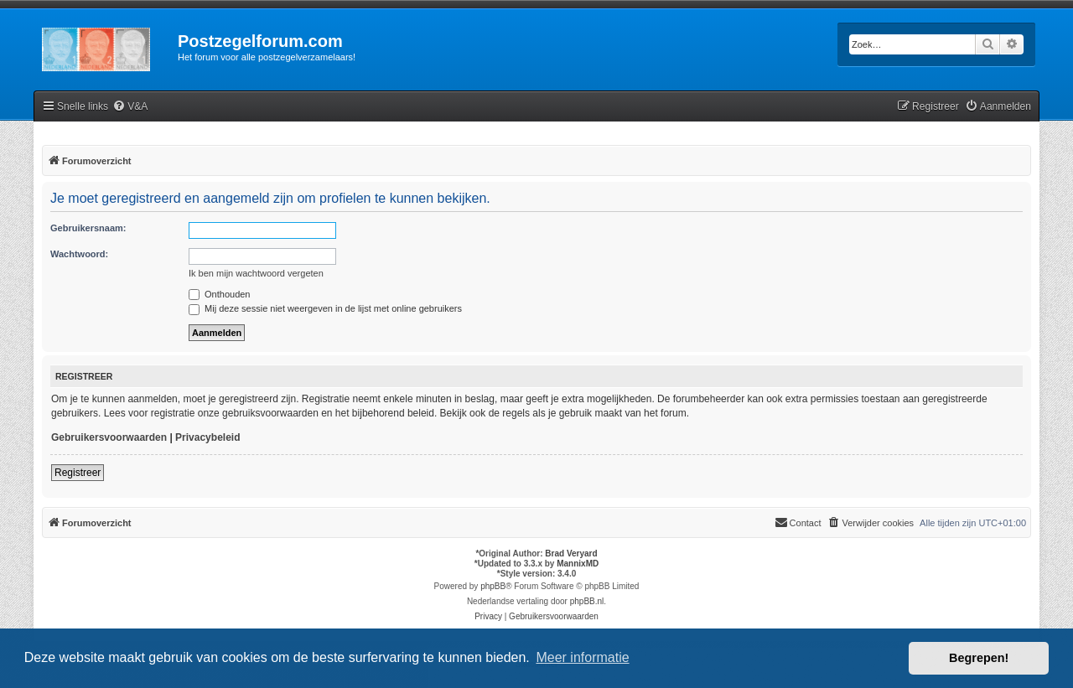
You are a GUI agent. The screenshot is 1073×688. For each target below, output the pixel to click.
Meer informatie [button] (582, 657)
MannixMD (578, 563)
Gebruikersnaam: (88, 228)
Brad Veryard (571, 553)
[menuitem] (130, 107)
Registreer (77, 472)
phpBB (492, 586)
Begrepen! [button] (978, 658)
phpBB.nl (587, 601)
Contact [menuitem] (798, 522)
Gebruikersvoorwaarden (109, 437)
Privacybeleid (207, 437)
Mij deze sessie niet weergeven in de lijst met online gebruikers (325, 308)
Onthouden (220, 294)
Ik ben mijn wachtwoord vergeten (256, 273)
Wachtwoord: (79, 254)
